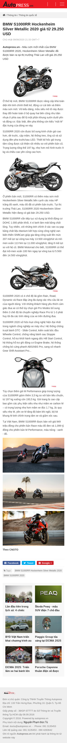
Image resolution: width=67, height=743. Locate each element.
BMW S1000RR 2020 (14, 575)
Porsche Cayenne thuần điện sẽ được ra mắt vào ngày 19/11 (47, 669)
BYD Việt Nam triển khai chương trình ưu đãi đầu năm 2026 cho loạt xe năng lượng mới (18, 639)
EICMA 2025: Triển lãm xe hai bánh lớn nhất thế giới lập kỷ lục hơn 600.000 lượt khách (18, 669)
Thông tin (12, 15)
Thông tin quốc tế (28, 15)
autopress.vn (41, 718)
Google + (45, 563)
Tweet (28, 563)
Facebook (11, 563)
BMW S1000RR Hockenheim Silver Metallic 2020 (38, 570)
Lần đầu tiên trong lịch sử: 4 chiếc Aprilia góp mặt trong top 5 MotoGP (18, 608)
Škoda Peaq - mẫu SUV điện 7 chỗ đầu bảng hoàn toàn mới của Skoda (47, 608)
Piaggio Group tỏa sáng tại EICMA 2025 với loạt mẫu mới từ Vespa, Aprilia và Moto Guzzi (48, 639)
